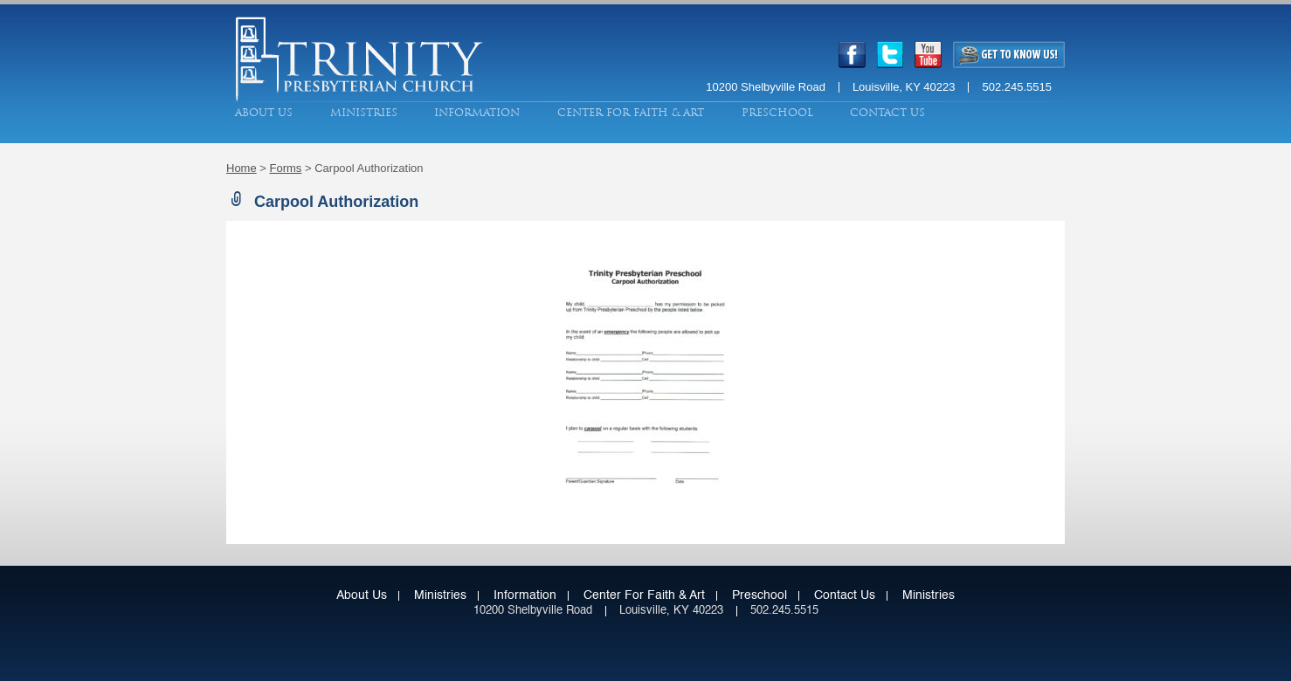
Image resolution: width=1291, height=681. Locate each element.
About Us (264, 113)
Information (477, 113)
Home (241, 168)
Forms (286, 168)
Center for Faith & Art (630, 113)
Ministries (363, 113)
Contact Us (887, 113)
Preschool (777, 113)
